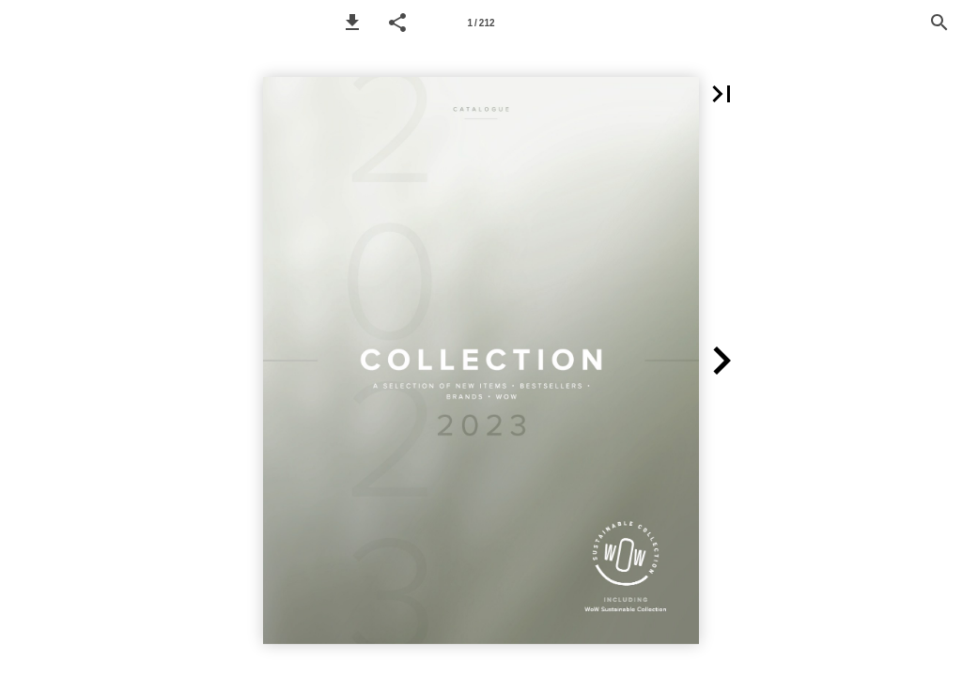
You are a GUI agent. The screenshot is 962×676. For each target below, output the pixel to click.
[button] (352, 22)
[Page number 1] (481, 22)
